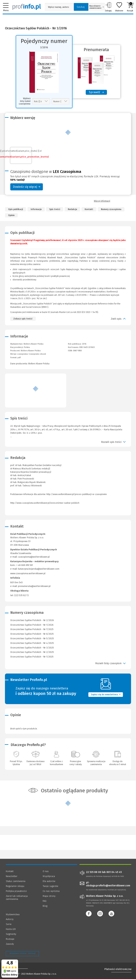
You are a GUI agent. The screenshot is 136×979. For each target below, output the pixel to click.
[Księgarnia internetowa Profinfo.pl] (27, 7)
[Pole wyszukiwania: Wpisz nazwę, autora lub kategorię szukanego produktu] (58, 7)
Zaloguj (108, 7)
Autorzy (9, 919)
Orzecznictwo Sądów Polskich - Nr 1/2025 (31, 656)
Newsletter (11, 876)
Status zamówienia (15, 881)
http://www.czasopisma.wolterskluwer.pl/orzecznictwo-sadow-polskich (44, 503)
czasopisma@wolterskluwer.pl (34, 556)
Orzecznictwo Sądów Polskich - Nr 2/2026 (32, 620)
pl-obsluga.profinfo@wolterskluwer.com (108, 884)
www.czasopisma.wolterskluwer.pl (28, 573)
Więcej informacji (102, 201)
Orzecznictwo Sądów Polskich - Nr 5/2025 (32, 638)
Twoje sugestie (50, 886)
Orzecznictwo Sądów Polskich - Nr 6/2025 (32, 634)
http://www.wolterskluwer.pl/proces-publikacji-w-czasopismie (76, 494)
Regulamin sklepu (15, 886)
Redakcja (72, 209)
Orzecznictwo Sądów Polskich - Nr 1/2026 (31, 624)
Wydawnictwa (12, 914)
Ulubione (119, 7)
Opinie (11, 215)
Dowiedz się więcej (26, 186)
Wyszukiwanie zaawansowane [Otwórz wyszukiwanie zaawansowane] (96, 7)
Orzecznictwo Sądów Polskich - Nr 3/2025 (32, 647)
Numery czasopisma (111, 209)
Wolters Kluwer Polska (31, 350)
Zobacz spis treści (22, 318)
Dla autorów (49, 881)
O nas (46, 871)
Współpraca (49, 876)
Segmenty (11, 934)
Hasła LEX (11, 929)
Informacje (36, 209)
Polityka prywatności (16, 891)
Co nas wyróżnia (51, 891)
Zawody (10, 944)
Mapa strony (49, 896)
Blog (45, 906)
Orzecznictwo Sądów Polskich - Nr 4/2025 (32, 643)
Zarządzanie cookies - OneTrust (22, 953)
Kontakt (89, 209)
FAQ (44, 901)
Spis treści (54, 209)
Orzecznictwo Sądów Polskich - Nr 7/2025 (31, 629)
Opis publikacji (15, 209)
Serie (9, 924)
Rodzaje (10, 939)
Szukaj (81, 6)
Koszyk (130, 7)
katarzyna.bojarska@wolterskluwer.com (38, 568)
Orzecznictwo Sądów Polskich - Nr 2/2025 (32, 652)
